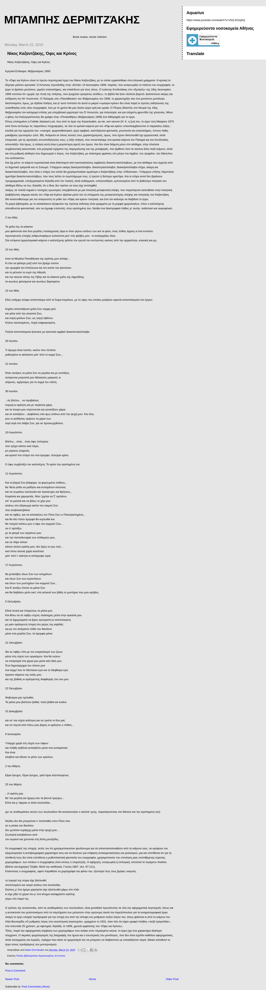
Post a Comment (15, 970)
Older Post (172, 979)
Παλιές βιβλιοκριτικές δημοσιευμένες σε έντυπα (40, 955)
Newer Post (12, 979)
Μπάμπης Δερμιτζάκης (72, 20)
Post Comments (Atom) (36, 986)
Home (92, 979)
